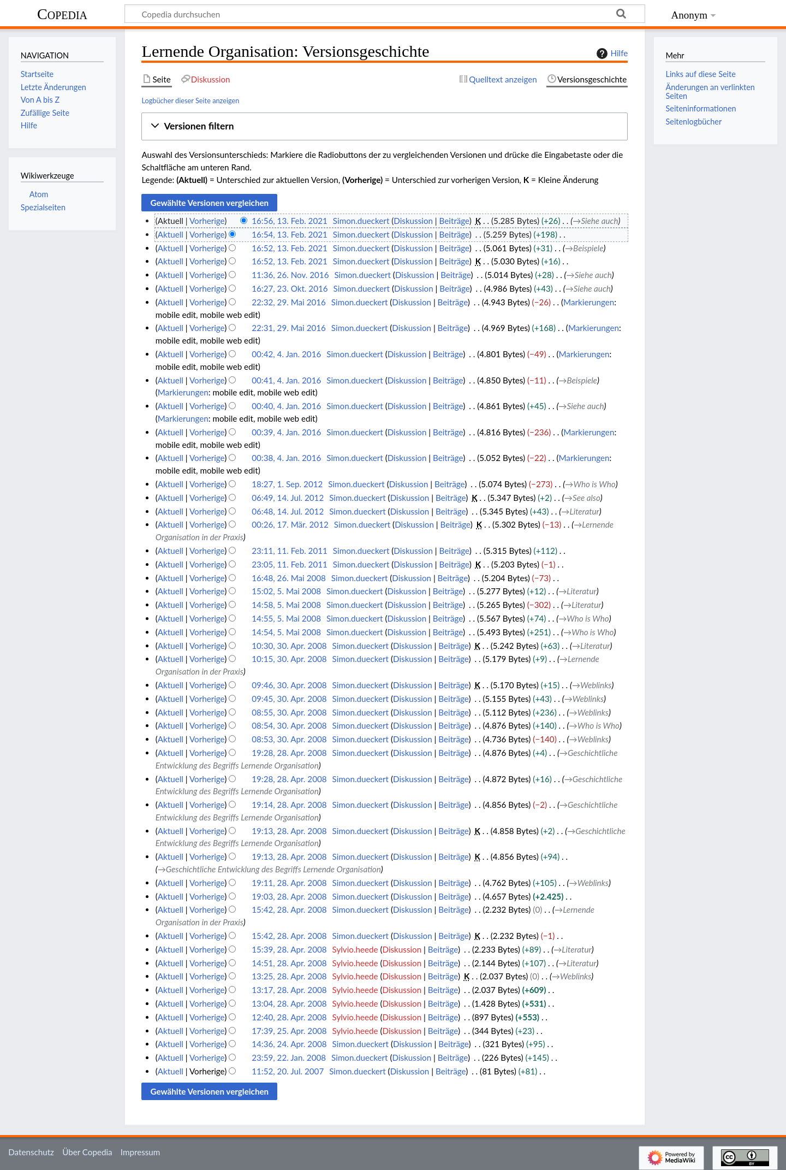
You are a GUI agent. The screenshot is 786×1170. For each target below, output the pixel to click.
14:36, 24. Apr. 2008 (289, 1044)
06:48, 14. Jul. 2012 (288, 511)
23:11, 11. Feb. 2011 (289, 551)
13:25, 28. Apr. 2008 (289, 976)
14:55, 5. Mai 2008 (286, 618)
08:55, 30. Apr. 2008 (289, 712)
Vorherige (206, 221)
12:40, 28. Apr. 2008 (289, 1017)
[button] (384, 126)
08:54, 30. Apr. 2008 (289, 725)
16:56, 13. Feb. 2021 (289, 221)
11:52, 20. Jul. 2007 (288, 1071)
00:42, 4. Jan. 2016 (286, 354)
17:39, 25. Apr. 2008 (289, 1031)
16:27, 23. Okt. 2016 (289, 288)
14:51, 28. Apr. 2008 (289, 963)
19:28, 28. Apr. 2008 (289, 753)
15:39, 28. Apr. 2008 (289, 949)
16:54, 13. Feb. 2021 (289, 234)
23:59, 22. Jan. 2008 (289, 1057)
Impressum (140, 1152)
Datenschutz (31, 1152)
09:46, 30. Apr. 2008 (289, 685)
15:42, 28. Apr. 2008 (289, 909)
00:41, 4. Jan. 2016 (286, 380)
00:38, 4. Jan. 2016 (286, 458)
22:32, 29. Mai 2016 (289, 302)
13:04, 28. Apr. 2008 (289, 1003)
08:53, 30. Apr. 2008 (289, 739)
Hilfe (611, 53)
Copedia (62, 13)
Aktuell (170, 234)
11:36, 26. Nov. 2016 (290, 275)
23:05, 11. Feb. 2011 (289, 564)
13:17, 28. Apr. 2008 (289, 990)
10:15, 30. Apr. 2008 (289, 659)
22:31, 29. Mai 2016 (289, 328)
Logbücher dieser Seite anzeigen (190, 100)
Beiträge (454, 221)
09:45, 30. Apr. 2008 (289, 699)
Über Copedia (87, 1152)
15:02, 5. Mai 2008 (286, 591)
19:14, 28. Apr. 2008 (289, 804)
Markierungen (588, 302)
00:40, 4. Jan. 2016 (286, 406)
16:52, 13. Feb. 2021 (289, 248)
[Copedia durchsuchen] (385, 13)
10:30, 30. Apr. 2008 (289, 646)
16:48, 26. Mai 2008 (289, 578)
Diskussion (413, 221)
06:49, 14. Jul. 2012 (288, 498)
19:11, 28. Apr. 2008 (289, 883)
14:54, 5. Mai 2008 (286, 632)
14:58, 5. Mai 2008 (286, 605)
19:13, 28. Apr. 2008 (289, 831)
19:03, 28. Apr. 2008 (289, 896)
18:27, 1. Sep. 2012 (287, 484)
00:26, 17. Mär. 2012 (290, 524)
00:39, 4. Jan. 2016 (286, 432)
